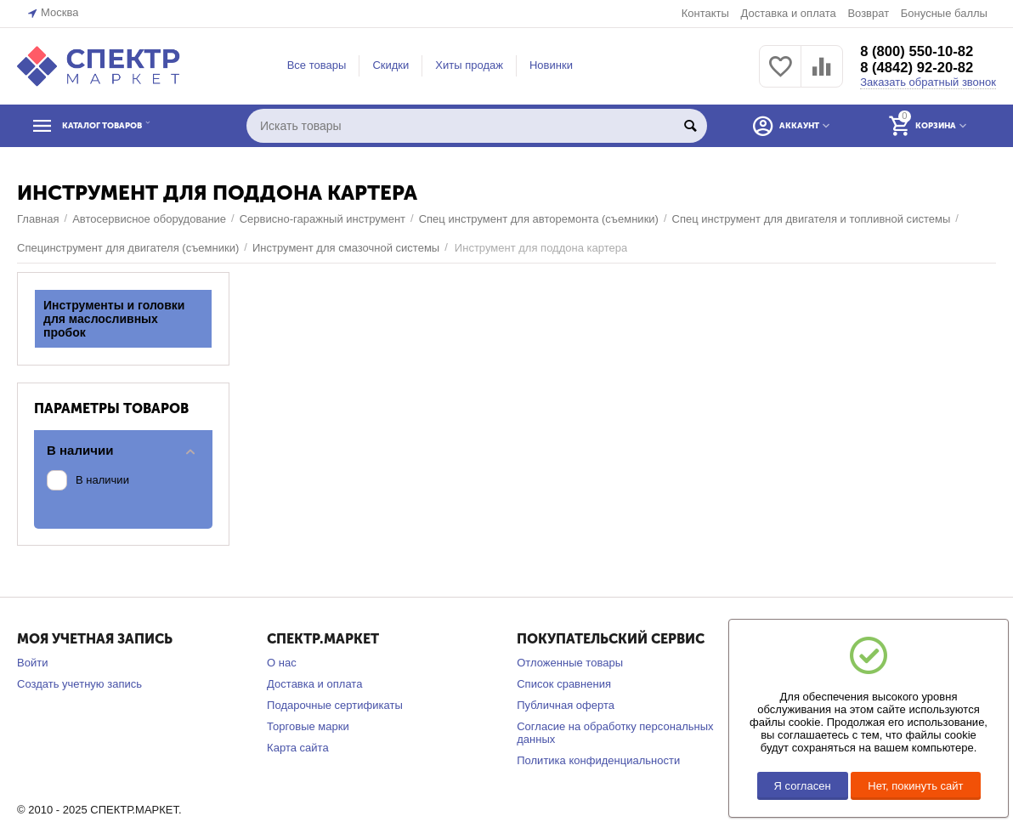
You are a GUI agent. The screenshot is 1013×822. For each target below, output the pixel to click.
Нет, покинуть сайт (915, 785)
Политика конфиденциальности (598, 760)
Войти (32, 662)
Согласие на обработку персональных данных (615, 732)
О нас (282, 662)
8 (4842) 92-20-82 (921, 68)
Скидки (390, 65)
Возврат (868, 13)
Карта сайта (298, 747)
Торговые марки (308, 726)
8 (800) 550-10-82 (921, 51)
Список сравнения (564, 683)
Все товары (317, 65)
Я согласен (802, 785)
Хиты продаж (469, 65)
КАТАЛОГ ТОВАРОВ (121, 126)
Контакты (705, 13)
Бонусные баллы (944, 13)
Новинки (551, 65)
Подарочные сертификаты (335, 705)
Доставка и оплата (787, 13)
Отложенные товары (570, 662)
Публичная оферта (565, 705)
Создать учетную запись (79, 683)
